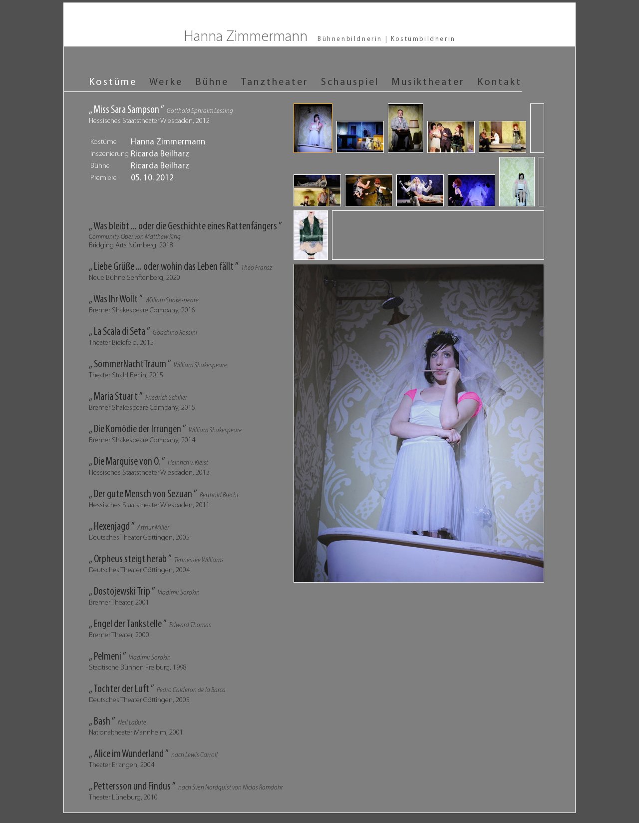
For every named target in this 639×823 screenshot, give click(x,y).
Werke (166, 82)
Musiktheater (428, 82)
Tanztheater (275, 82)
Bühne (212, 82)
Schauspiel (350, 82)
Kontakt (499, 82)
